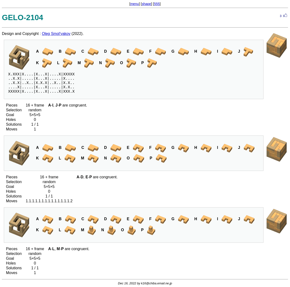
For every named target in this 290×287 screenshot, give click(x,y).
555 (157, 4)
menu (134, 4)
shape (146, 4)
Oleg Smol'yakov (56, 34)
